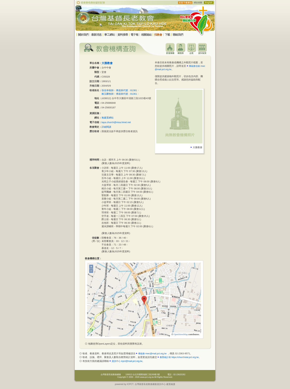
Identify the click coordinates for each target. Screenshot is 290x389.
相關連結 (146, 34)
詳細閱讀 (106, 126)
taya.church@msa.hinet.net (116, 122)
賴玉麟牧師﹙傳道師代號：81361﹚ (120, 93)
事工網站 (109, 34)
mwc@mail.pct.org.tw (155, 353)
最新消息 (96, 34)
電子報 (134, 34)
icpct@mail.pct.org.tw (131, 361)
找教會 (158, 34)
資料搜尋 (122, 34)
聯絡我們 (178, 34)
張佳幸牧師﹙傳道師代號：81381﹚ (120, 90)
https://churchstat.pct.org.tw (185, 357)
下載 (167, 34)
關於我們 (83, 34)
